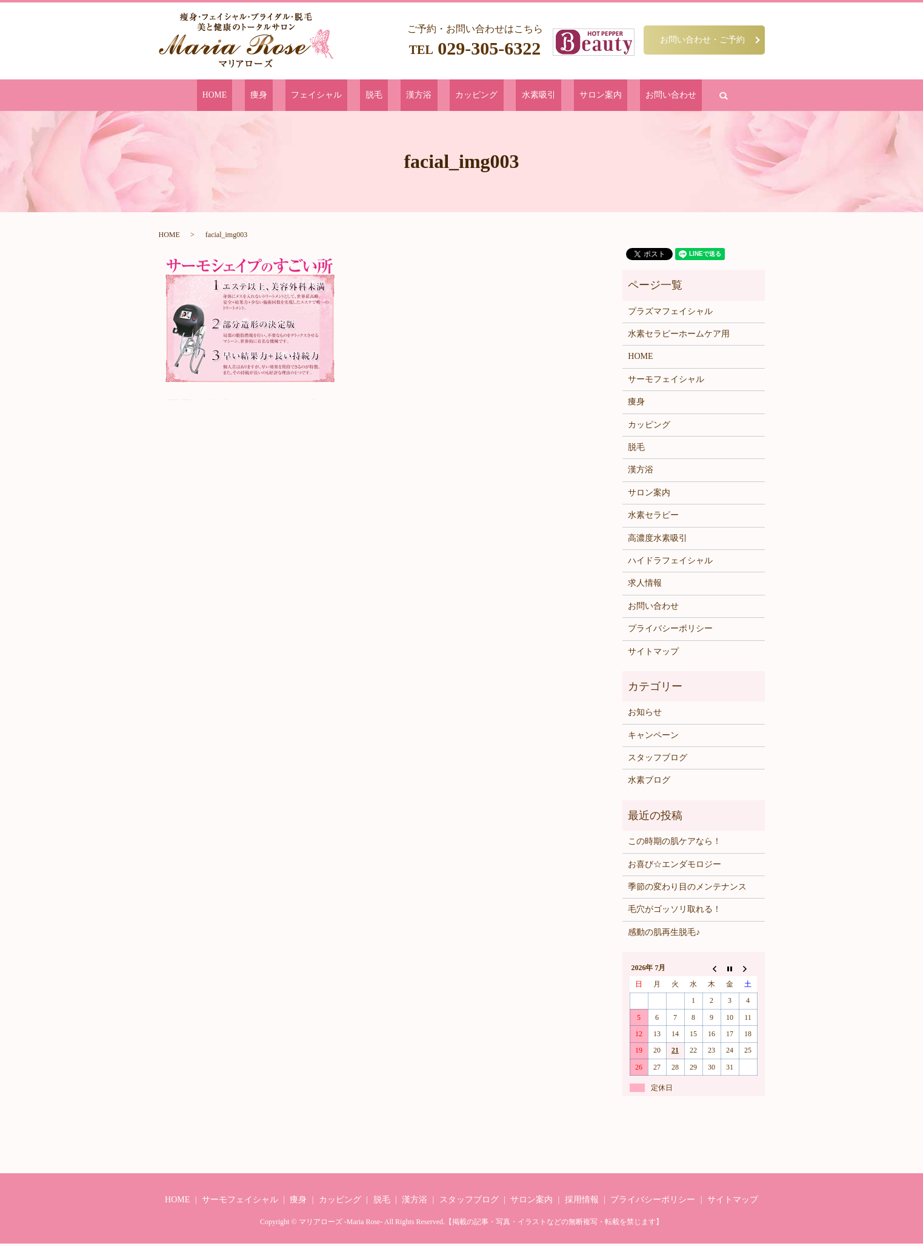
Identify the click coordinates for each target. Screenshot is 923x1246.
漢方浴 (421, 96)
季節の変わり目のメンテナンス (687, 889)
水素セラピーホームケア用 (679, 336)
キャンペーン (653, 737)
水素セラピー (653, 517)
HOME (269, 96)
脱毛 (389, 96)
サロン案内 (561, 96)
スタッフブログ (657, 760)
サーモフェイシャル (666, 381)
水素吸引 (514, 96)
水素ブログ (649, 782)
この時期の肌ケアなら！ (674, 843)
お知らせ (645, 714)
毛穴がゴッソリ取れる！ (674, 911)
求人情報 (645, 585)
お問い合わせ (617, 96)
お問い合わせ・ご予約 (702, 39)
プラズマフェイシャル (670, 313)
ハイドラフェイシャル (670, 563)
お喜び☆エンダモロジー (674, 866)
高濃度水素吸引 (657, 539)
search (663, 96)
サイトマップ (653, 653)
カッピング (465, 96)
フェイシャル (344, 96)
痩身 (301, 96)
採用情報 (582, 1201)
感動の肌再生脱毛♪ (664, 934)
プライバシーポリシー (670, 630)
